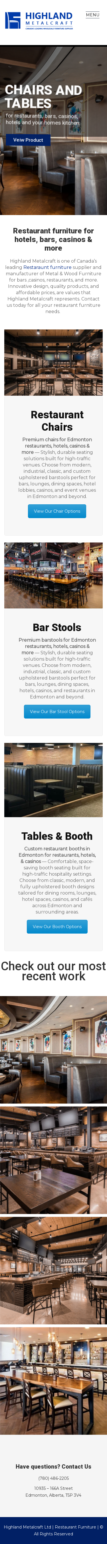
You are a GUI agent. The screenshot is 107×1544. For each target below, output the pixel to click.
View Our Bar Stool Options (57, 711)
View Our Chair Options (57, 511)
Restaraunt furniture (47, 267)
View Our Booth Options (57, 926)
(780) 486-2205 (53, 1478)
